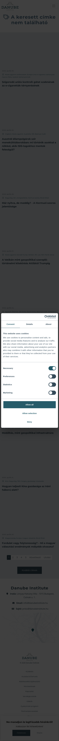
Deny (29, 422)
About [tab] (48, 324)
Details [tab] (29, 324)
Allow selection (29, 413)
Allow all (29, 405)
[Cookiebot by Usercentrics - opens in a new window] (44, 317)
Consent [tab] (10, 324)
